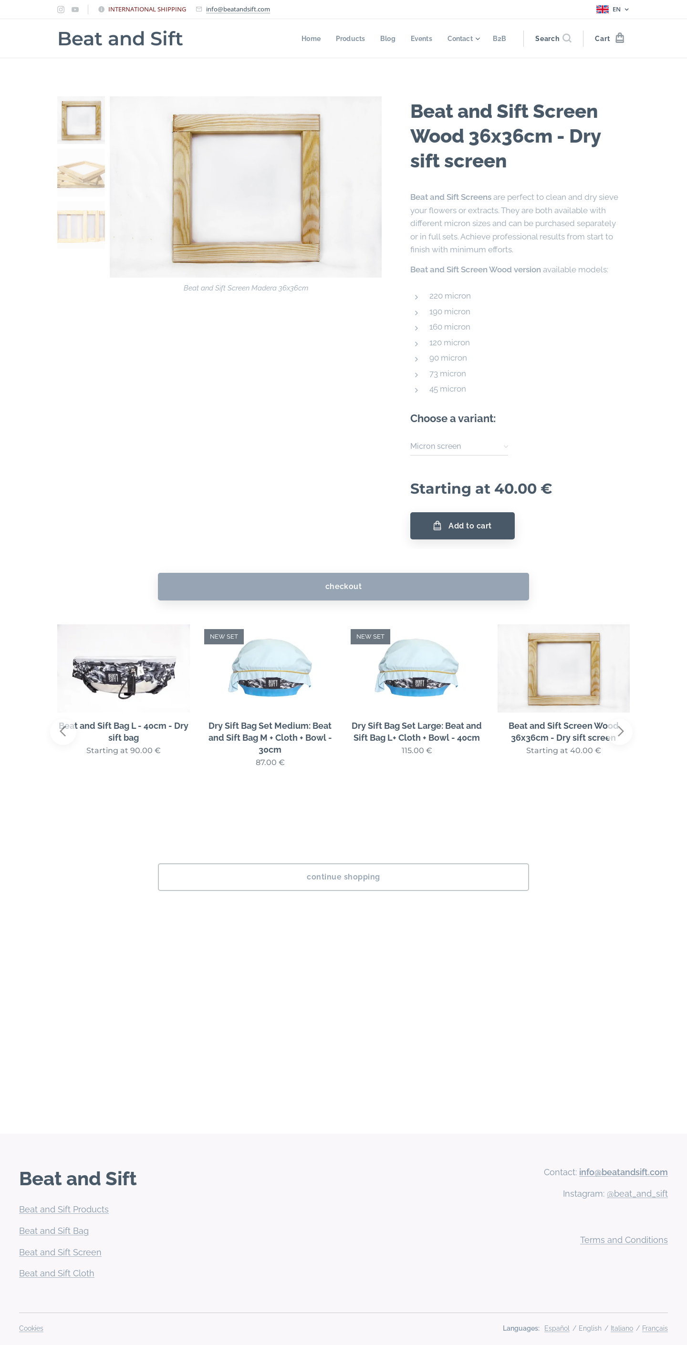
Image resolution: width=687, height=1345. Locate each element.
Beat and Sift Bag (54, 1231)
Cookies (31, 1328)
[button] (553, 39)
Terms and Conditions (624, 1240)
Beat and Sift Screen (60, 1252)
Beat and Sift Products (64, 1209)
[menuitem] (306, 39)
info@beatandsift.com (238, 9)
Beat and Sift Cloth (56, 1273)
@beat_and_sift (637, 1194)
